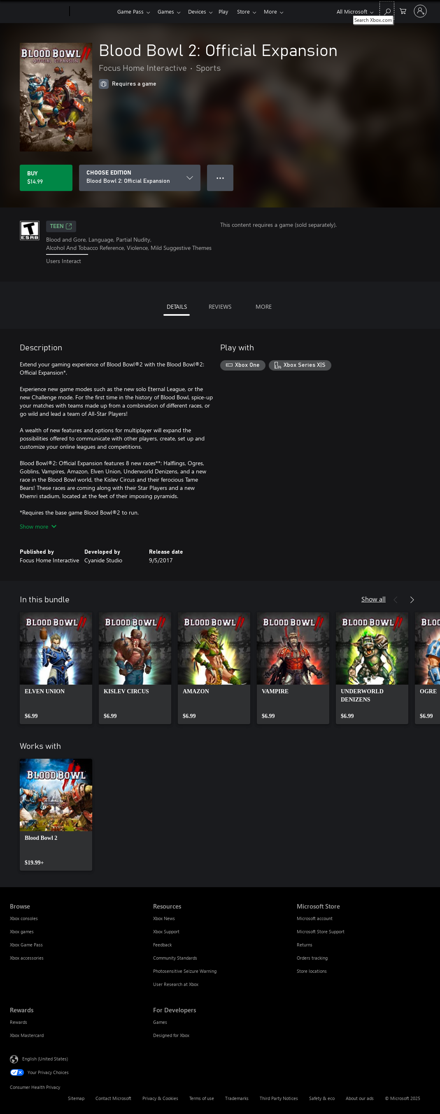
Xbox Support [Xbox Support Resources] (166, 931)
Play (228, 11)
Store (250, 11)
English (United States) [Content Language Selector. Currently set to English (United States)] (45, 1058)
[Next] (412, 600)
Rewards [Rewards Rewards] (18, 1022)
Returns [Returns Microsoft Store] (304, 944)
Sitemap (76, 1098)
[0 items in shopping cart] (403, 10)
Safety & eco (322, 1098)
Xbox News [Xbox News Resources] (164, 918)
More (278, 11)
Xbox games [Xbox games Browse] (22, 931)
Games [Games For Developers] (160, 1022)
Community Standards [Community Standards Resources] (175, 957)
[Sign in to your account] (420, 11)
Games (167, 11)
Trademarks (237, 1098)
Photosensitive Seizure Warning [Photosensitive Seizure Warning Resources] (185, 971)
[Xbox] (92, 11)
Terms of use (201, 1098)
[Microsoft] (38, 11)
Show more (38, 526)
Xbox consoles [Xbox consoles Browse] (24, 918)
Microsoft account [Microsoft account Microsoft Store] (315, 918)
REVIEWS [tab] (220, 306)
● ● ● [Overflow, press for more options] (220, 177)
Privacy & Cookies (160, 1098)
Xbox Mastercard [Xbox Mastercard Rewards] (27, 1035)
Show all (373, 598)
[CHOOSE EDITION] (139, 178)
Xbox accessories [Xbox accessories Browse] (27, 957)
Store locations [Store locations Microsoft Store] (312, 971)
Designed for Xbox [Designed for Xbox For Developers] (171, 1035)
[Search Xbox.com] (386, 10)
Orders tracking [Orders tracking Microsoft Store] (312, 957)
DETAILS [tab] (177, 306)
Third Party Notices (279, 1098)
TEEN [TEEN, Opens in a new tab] (61, 226)
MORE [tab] (264, 306)
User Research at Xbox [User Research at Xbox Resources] (175, 984)
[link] (56, 668)
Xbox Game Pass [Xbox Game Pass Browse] (26, 944)
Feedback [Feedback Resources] (162, 944)
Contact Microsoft (113, 1098)
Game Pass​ (130, 11)
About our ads (360, 1098)
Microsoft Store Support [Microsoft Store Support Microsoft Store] (321, 931)
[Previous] (395, 600)
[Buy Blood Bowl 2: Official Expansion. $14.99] (46, 178)
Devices (200, 11)
